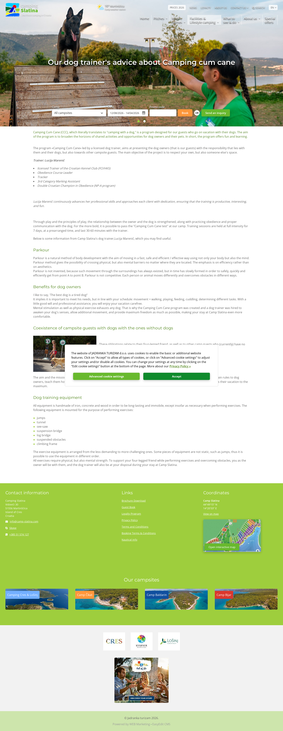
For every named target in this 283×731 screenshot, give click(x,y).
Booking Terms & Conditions (139, 533)
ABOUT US (221, 7)
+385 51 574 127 (17, 534)
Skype (10, 528)
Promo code (157, 106)
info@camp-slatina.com (21, 521)
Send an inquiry (215, 113)
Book (185, 113)
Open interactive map (221, 547)
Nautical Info (129, 539)
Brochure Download (134, 500)
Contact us (238, 7)
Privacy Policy (130, 520)
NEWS (193, 7)
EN (272, 7)
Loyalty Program (131, 513)
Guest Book (128, 507)
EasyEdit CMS (161, 724)
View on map (211, 514)
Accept (176, 376)
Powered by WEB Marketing (131, 724)
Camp (55, 106)
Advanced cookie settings (106, 376)
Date (111, 106)
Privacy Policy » (180, 366)
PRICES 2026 (177, 7)
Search (258, 7)
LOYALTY (206, 7)
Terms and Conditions (135, 526)
